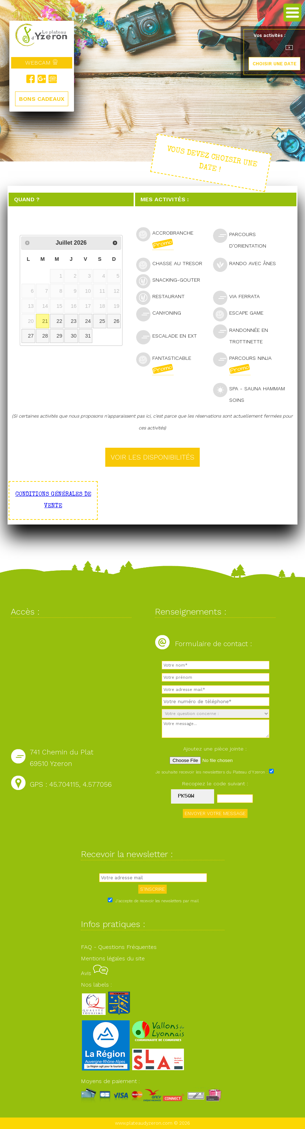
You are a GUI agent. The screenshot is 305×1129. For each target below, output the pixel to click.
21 (45, 321)
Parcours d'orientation (242, 239)
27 (31, 336)
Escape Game (241, 313)
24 (88, 321)
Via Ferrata (239, 297)
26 (116, 321)
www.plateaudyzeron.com (143, 1123)
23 (74, 321)
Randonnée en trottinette (241, 334)
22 (59, 321)
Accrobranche (164, 238)
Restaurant (163, 297)
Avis (94, 973)
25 (102, 321)
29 (59, 336)
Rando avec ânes (247, 264)
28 (45, 336)
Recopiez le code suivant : (215, 783)
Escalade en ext (169, 336)
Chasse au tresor (172, 264)
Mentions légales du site (113, 958)
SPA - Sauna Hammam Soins (249, 393)
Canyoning (161, 313)
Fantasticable (163, 363)
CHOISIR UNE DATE (274, 63)
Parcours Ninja (242, 363)
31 (88, 336)
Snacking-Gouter (171, 280)
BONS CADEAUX (41, 98)
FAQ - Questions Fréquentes (119, 947)
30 (74, 336)
